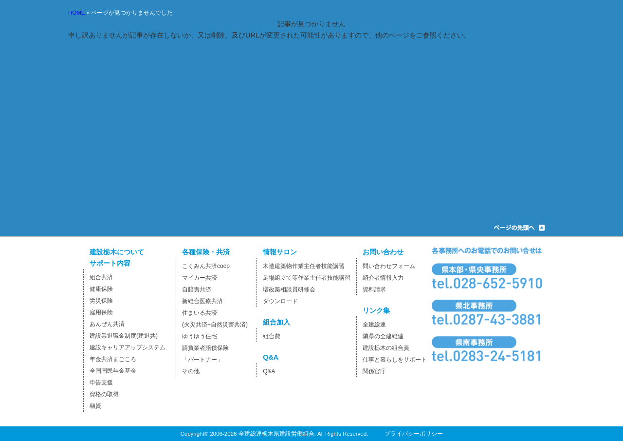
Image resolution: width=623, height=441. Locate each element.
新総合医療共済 (202, 301)
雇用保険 (101, 312)
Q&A (270, 357)
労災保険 (101, 300)
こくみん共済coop (206, 266)
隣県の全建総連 (383, 336)
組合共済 (101, 277)
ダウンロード (280, 301)
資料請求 (374, 289)
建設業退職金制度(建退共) (124, 335)
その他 (191, 371)
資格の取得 (104, 394)
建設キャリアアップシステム (127, 347)
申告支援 (101, 382)
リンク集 (376, 310)
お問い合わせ (383, 252)
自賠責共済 (196, 289)
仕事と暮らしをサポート (395, 359)
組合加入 (276, 322)
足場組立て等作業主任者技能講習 (306, 277)
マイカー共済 (199, 277)
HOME (76, 13)
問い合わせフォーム (389, 266)
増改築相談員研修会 (289, 289)
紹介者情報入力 (383, 277)
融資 (95, 406)
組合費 (271, 336)
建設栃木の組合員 (386, 348)
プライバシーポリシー (414, 434)
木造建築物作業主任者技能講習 (304, 266)
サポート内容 (110, 263)
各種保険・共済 (206, 252)
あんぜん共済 (107, 324)
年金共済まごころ (113, 359)
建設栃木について (117, 252)
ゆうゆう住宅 (199, 336)
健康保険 (101, 289)
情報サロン (280, 252)
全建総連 (374, 324)
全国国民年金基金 (113, 370)
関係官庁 (374, 371)
